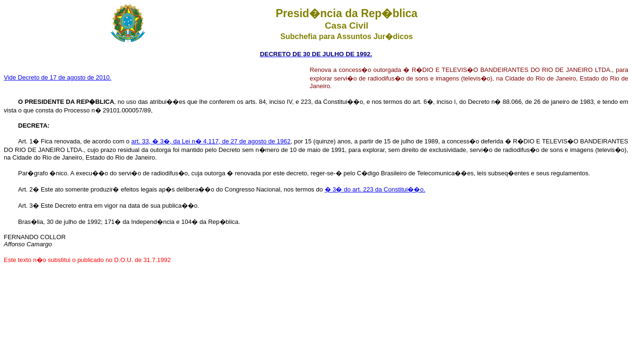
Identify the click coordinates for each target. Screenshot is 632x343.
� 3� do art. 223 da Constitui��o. (375, 189)
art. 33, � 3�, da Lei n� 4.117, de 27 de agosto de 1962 (211, 141)
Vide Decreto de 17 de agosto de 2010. (57, 77)
